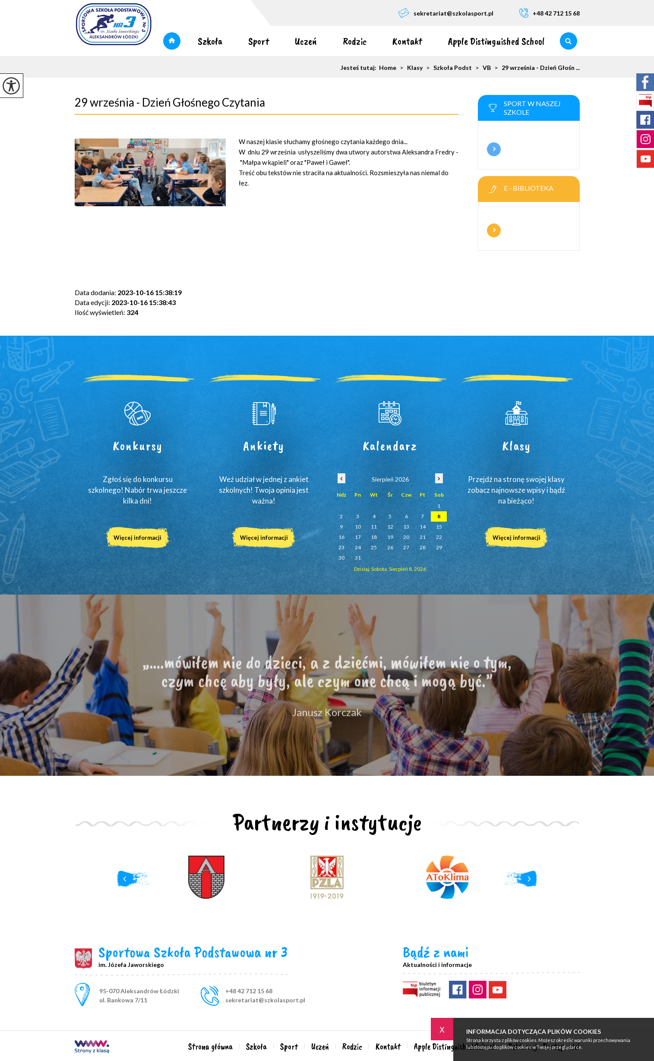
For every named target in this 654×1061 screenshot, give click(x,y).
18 (374, 537)
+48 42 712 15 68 (549, 13)
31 (358, 557)
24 (358, 547)
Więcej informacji (494, 149)
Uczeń (306, 41)
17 (358, 537)
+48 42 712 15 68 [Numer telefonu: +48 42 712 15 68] (248, 991)
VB (481, 68)
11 (374, 526)
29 (439, 547)
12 (390, 526)
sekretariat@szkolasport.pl (445, 13)
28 (423, 547)
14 (423, 526)
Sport (258, 41)
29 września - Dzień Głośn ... (535, 68)
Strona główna (172, 41)
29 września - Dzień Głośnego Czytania (170, 102)
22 (439, 537)
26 (390, 547)
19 (390, 537)
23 (341, 547)
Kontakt (407, 41)
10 (358, 526)
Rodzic (354, 41)
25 (374, 547)
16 (341, 537)
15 (439, 526)
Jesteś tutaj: (360, 68)
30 (341, 557)
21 (423, 537)
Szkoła (210, 41)
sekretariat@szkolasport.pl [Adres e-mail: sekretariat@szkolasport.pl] (265, 1000)
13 (406, 526)
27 (406, 547)
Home (387, 68)
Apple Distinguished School (496, 41)
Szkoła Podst (447, 68)
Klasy (409, 68)
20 (406, 537)
